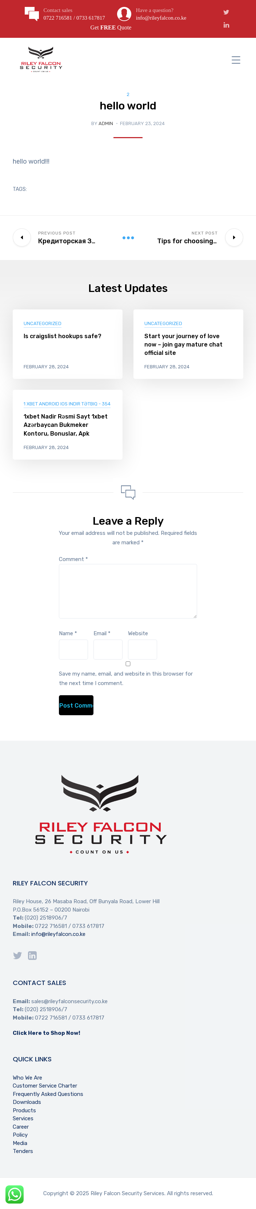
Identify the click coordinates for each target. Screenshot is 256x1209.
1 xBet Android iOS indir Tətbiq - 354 (67, 404)
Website (138, 633)
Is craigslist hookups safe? (62, 336)
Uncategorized (42, 323)
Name (68, 633)
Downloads (27, 1102)
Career (21, 1127)
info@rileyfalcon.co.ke (58, 934)
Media (20, 1143)
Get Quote (111, 27)
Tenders (23, 1151)
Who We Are (27, 1077)
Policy (20, 1135)
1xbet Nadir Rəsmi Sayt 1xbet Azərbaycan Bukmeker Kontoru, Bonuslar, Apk (66, 425)
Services (23, 1118)
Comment (73, 559)
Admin (106, 123)
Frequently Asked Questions (48, 1094)
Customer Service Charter (45, 1085)
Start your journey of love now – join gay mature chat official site (183, 344)
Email (102, 633)
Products (24, 1110)
